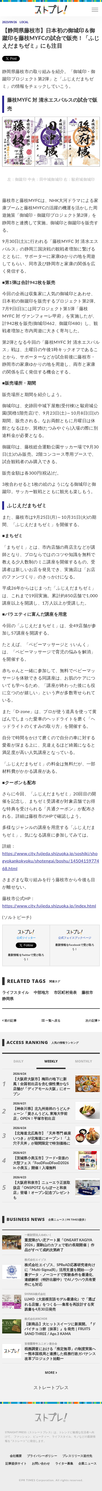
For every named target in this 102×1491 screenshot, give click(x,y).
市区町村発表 (65, 992)
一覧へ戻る (51, 1020)
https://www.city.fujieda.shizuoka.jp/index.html (49, 905)
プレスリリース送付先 (77, 1455)
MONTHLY (83, 1061)
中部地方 (41, 992)
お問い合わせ (41, 1463)
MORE (51, 1372)
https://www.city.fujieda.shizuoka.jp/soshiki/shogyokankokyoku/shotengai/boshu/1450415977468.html (50, 861)
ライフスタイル (15, 992)
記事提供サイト (15, 1463)
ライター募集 (64, 1463)
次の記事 (92, 1020)
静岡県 (8, 998)
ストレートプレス (50, 1387)
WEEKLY (51, 1061)
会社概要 (16, 1455)
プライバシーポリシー (42, 1455)
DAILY (18, 1061)
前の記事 (9, 1020)
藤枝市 (87, 992)
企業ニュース (87, 1463)
